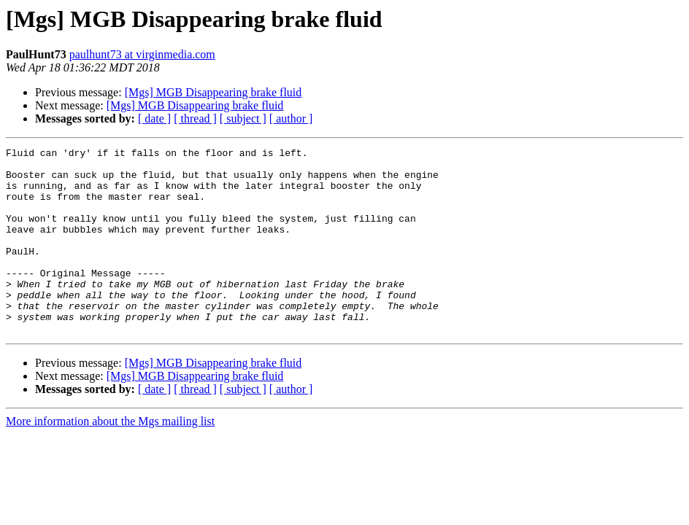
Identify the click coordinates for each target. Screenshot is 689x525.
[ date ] (154, 118)
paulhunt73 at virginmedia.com (142, 54)
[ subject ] (243, 118)
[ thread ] (195, 118)
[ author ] (291, 118)
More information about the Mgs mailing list (110, 458)
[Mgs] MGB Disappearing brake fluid (213, 92)
